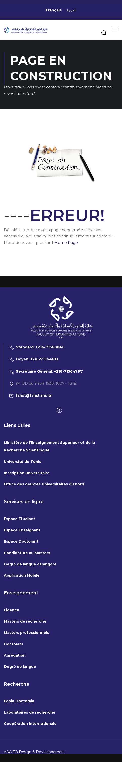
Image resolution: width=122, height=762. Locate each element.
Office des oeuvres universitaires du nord (44, 524)
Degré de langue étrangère (30, 603)
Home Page (66, 242)
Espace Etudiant (19, 558)
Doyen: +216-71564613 (33, 399)
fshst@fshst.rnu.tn (31, 435)
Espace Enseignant (22, 569)
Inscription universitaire (27, 512)
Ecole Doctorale (19, 741)
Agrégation (15, 695)
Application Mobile (22, 615)
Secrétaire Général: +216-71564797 (46, 411)
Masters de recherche (25, 661)
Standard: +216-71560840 (37, 387)
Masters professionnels (26, 672)
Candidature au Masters (27, 592)
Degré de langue (20, 706)
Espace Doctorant (21, 581)
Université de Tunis (22, 501)
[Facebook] (59, 450)
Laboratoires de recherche (29, 752)
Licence (11, 649)
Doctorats (13, 683)
